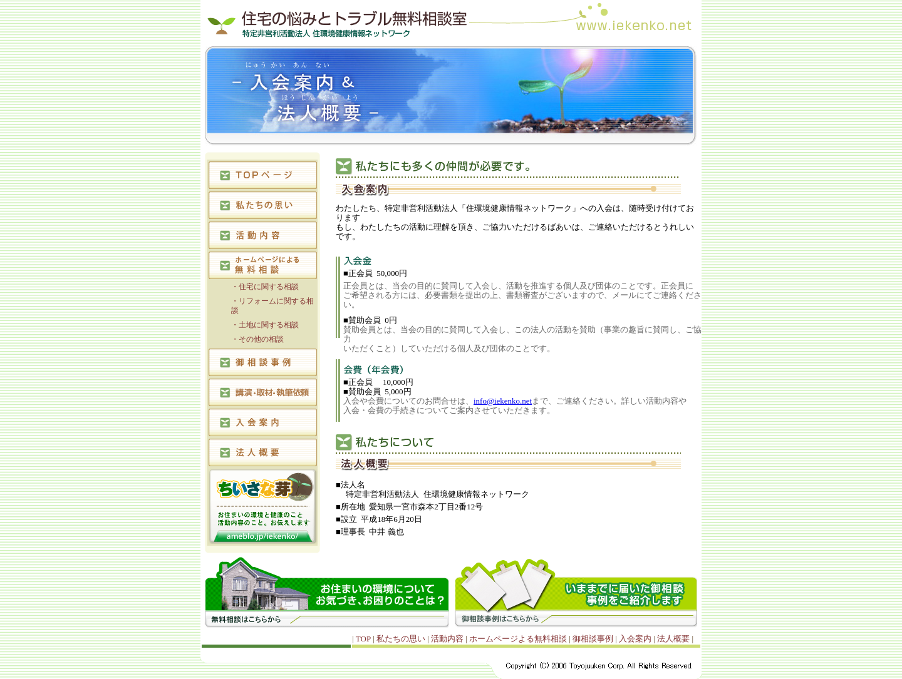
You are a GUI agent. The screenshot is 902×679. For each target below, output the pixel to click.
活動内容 (448, 638)
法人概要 (674, 638)
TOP (364, 638)
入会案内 (636, 638)
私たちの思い (401, 638)
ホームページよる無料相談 (519, 638)
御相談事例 (594, 638)
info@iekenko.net (503, 401)
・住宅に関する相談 (265, 286)
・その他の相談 (257, 339)
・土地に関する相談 (265, 324)
